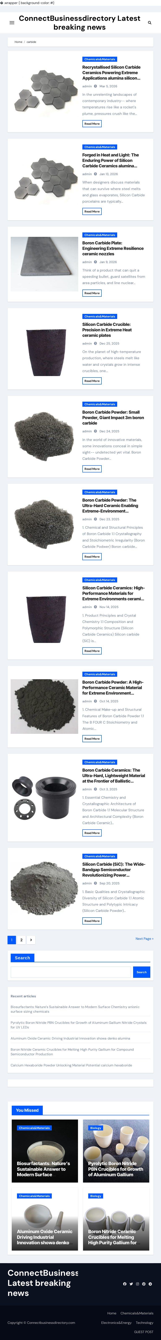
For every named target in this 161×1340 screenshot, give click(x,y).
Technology (144, 1322)
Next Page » (144, 938)
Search (22, 958)
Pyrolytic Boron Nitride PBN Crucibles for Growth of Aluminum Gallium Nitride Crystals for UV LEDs (115, 1174)
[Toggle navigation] (12, 22)
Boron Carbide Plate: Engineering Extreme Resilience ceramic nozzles (113, 248)
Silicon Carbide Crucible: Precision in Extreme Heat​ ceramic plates (107, 330)
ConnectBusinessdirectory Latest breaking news (79, 22)
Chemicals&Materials (99, 59)
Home (111, 1313)
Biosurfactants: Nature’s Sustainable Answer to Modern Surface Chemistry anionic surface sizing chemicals (44, 1174)
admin (87, 86)
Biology (95, 1128)
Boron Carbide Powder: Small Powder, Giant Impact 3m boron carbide (113, 418)
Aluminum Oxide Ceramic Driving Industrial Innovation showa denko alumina (70, 1038)
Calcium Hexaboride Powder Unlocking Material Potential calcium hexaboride (71, 1065)
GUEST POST (143, 1332)
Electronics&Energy (116, 1322)
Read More (92, 124)
